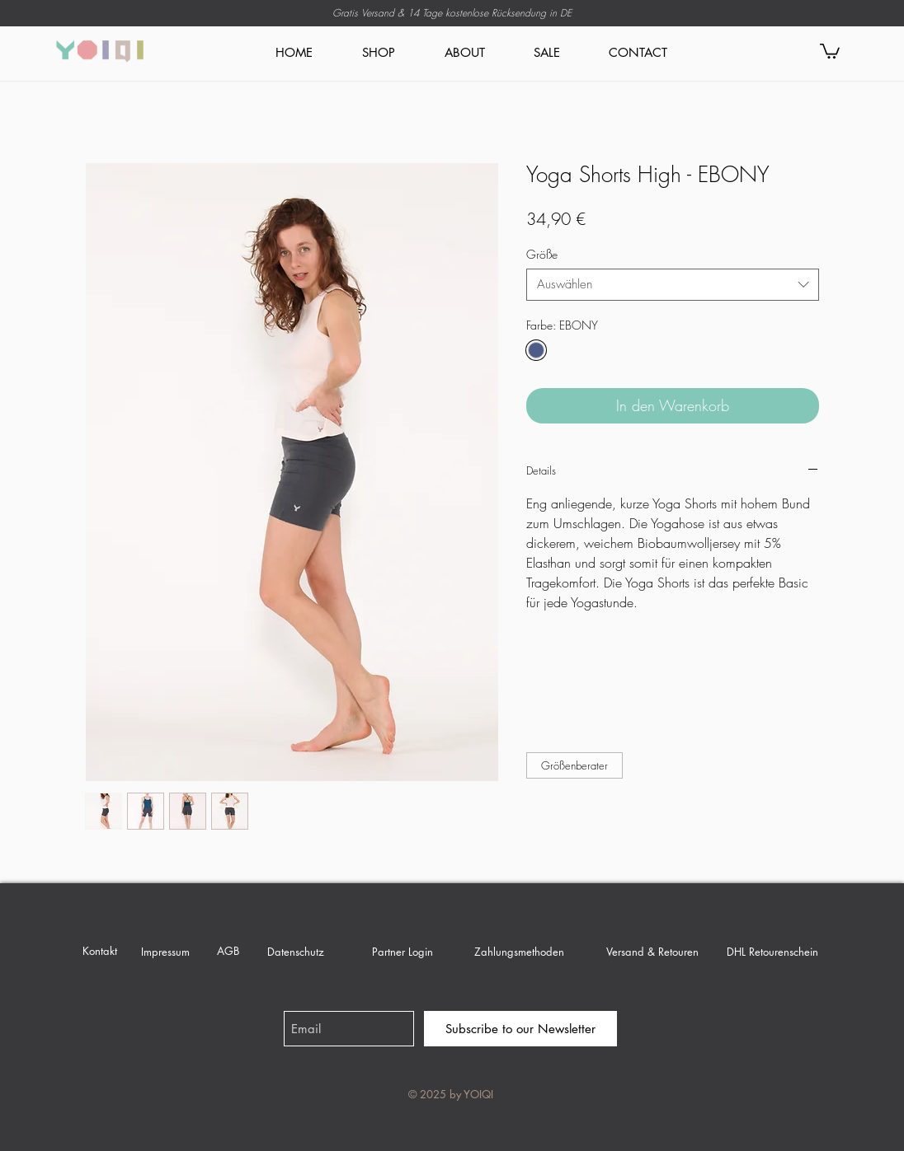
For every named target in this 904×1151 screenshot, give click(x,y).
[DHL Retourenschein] (772, 951)
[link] (830, 50)
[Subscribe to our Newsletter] (520, 1028)
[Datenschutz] (295, 952)
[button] (574, 765)
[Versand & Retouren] (652, 952)
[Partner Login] (402, 951)
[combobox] (672, 285)
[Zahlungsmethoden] (519, 952)
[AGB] (228, 951)
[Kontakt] (99, 950)
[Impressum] (165, 951)
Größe (542, 254)
